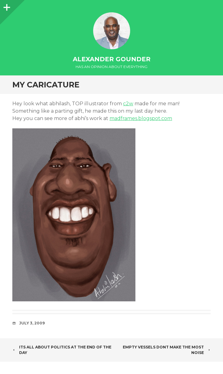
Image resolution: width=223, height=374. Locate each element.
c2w (128, 104)
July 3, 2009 (32, 323)
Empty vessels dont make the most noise (167, 350)
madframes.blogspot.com (140, 118)
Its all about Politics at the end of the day (61, 350)
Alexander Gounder (112, 59)
